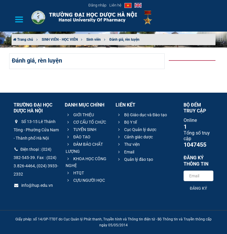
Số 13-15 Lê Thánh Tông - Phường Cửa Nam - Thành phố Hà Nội (36, 129)
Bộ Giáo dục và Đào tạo (141, 114)
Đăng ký (198, 188)
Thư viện (128, 144)
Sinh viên (93, 39)
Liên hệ (115, 5)
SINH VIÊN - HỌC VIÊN (60, 39)
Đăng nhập (97, 5)
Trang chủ (23, 39)
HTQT (75, 173)
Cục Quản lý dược (136, 129)
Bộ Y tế (126, 122)
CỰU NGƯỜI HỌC (85, 180)
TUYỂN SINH (81, 129)
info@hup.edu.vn (33, 185)
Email (125, 152)
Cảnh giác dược (134, 137)
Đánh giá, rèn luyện (124, 39)
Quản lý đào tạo (134, 159)
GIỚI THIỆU (80, 114)
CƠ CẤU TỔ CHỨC (86, 122)
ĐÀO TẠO (78, 137)
